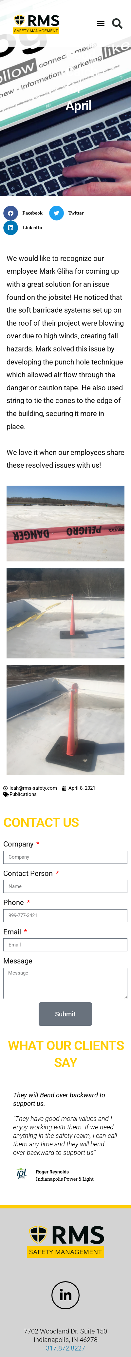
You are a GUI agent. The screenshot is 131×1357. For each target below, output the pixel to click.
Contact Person (28, 873)
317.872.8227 (65, 1348)
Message (17, 961)
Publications (23, 794)
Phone (14, 902)
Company (19, 844)
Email (13, 932)
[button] (101, 23)
